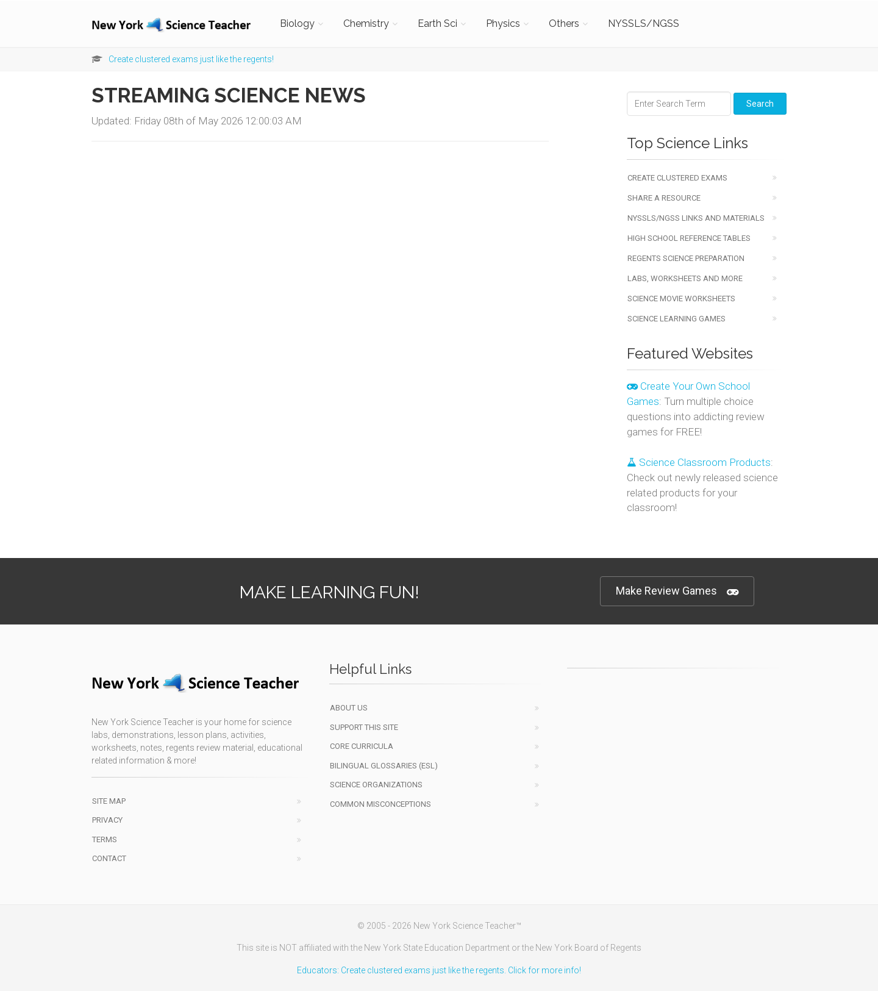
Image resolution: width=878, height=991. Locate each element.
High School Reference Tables (689, 238)
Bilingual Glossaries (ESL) (384, 765)
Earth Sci (437, 23)
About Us (349, 707)
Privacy (107, 820)
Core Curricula (361, 746)
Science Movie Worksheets (681, 298)
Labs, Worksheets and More (685, 278)
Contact (109, 858)
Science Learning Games (676, 318)
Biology (297, 23)
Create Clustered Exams (677, 177)
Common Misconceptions (380, 804)
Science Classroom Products (699, 462)
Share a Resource (664, 197)
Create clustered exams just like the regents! (191, 59)
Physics (503, 23)
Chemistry (366, 23)
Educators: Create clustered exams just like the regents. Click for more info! (439, 970)
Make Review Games (677, 591)
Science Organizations (376, 784)
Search (760, 104)
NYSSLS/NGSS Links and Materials (696, 218)
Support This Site (364, 727)
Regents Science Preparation (685, 258)
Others (564, 23)
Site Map (109, 801)
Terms (104, 839)
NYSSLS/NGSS (643, 23)
